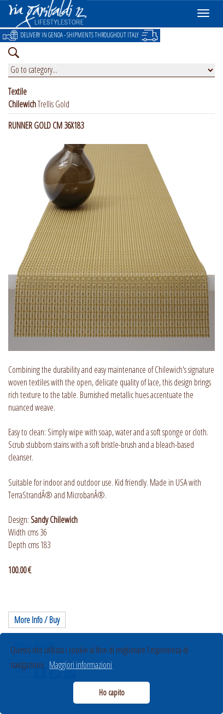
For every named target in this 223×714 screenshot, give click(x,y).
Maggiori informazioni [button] (80, 665)
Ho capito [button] (112, 692)
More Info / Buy (36, 620)
